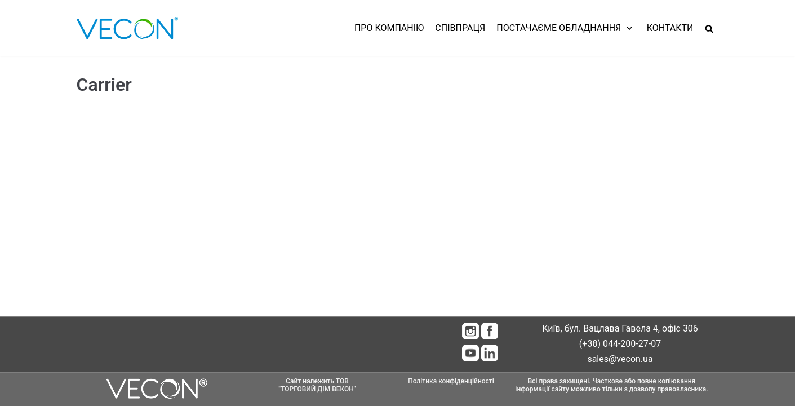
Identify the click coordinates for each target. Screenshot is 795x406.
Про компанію (389, 28)
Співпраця (460, 28)
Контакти (670, 28)
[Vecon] (127, 28)
